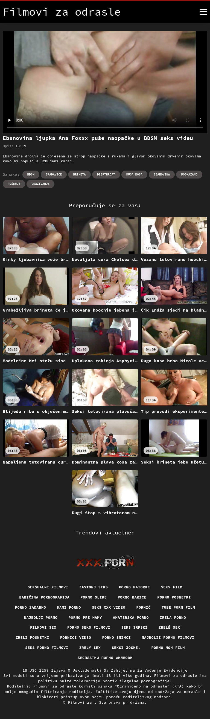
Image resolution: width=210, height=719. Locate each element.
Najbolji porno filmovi (168, 637)
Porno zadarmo (30, 607)
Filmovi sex (43, 627)
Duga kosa (134, 174)
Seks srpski (134, 627)
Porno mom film (168, 647)
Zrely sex (90, 647)
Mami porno (69, 607)
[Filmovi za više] (203, 12)
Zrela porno (173, 617)
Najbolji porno (41, 617)
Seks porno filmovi (46, 647)
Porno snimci (116, 637)
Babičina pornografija (44, 597)
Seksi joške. (126, 647)
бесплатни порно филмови (104, 657)
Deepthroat (106, 174)
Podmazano (189, 174)
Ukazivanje (40, 184)
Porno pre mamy (85, 617)
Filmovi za (81, 702)
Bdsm (30, 174)
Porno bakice (132, 597)
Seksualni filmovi (48, 587)
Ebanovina (162, 174)
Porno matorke (134, 587)
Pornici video (75, 637)
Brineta (79, 174)
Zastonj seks (93, 587)
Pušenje (14, 184)
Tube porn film (178, 607)
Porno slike (93, 597)
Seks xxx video (109, 607)
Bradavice (54, 174)
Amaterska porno (131, 617)
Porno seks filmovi (88, 627)
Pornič (143, 607)
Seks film (171, 587)
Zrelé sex (169, 627)
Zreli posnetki (32, 637)
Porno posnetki (174, 597)
